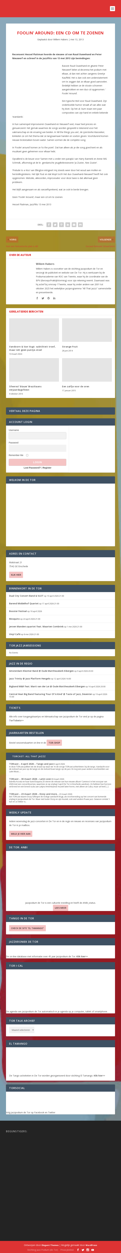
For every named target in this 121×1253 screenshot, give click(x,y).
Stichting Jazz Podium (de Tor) (42, 1249)
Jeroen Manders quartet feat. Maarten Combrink (36, 626)
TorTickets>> (16, 720)
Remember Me (16, 455)
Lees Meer (60, 907)
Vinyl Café (14, 634)
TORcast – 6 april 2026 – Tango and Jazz (31, 763)
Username (14, 430)
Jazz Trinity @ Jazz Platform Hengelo (29, 678)
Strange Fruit (70, 346)
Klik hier (16, 574)
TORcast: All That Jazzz (29, 756)
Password (13, 442)
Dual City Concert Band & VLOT (26, 595)
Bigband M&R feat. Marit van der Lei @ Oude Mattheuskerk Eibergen (47, 686)
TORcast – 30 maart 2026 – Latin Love (30, 778)
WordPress (91, 1245)
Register (47, 467)
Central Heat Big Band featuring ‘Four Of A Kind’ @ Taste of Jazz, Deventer (50, 694)
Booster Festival (18, 611)
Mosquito (14, 618)
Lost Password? (32, 467)
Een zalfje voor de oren (75, 386)
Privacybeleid (67, 1249)
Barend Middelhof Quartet (24, 603)
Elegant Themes (50, 1245)
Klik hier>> (82, 956)
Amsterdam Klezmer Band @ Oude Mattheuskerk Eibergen (41, 670)
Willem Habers (60, 39)
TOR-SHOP (54, 742)
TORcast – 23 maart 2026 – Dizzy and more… (34, 793)
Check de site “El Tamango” (27, 928)
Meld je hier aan (20, 833)
